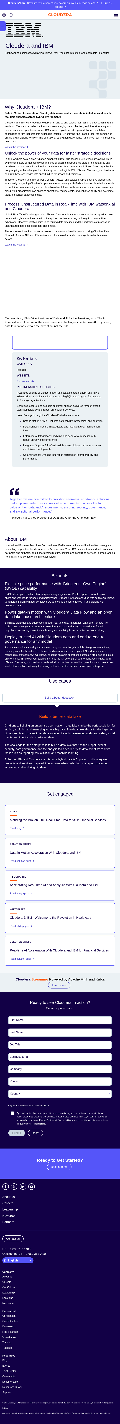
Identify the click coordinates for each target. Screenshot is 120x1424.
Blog (4, 1360)
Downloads (8, 1326)
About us (8, 1197)
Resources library (12, 1387)
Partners (8, 1222)
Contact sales (10, 1321)
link (24, 1124)
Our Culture (8, 1287)
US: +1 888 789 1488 (16, 1249)
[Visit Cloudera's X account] (14, 1186)
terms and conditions (39, 1105)
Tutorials (7, 1348)
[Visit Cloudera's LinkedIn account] (23, 1186)
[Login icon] (4, 15)
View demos (9, 1337)
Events (6, 1365)
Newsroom (9, 1215)
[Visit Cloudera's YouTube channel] (31, 1186)
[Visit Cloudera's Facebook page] (5, 1186)
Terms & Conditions (38, 1403)
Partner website (25, 381)
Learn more (59, 985)
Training (6, 1342)
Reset (35, 1133)
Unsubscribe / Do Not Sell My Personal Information (89, 1403)
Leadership (10, 1209)
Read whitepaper (21, 926)
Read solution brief (22, 861)
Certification (8, 1315)
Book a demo (59, 1166)
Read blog (17, 828)
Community (8, 1376)
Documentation (10, 1381)
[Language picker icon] (11, 15)
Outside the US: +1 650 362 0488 (24, 1253)
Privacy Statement (48, 1120)
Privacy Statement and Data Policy (58, 1403)
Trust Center (9, 1371)
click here (107, 1413)
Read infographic (21, 893)
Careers (7, 1203)
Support (6, 1392)
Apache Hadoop (8, 1413)
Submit (16, 1133)
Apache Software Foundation (69, 1413)
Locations (7, 1298)
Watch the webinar (16, 147)
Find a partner (10, 1331)
